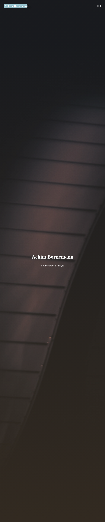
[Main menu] (97, 6)
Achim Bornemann (17, 6)
